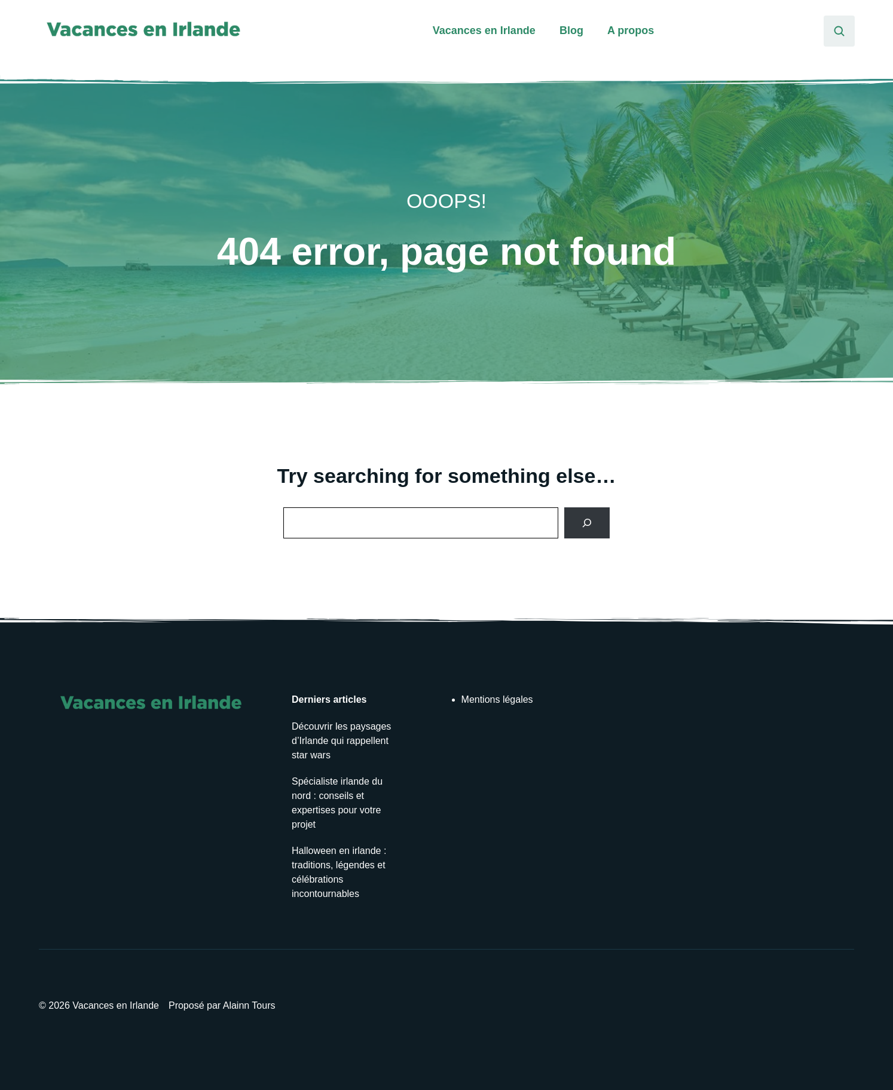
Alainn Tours (249, 1005)
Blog (571, 30)
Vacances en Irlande (484, 30)
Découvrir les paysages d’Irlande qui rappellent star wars (341, 740)
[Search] (587, 522)
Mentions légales (497, 699)
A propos (630, 30)
